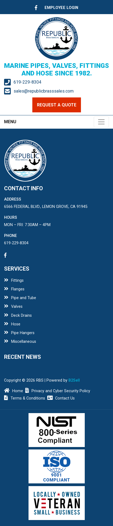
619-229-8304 (27, 82)
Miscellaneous (20, 341)
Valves (13, 306)
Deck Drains (18, 315)
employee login (61, 7)
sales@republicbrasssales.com (44, 91)
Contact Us (61, 398)
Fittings (14, 280)
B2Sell (74, 380)
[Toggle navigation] (101, 121)
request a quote (56, 104)
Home (13, 391)
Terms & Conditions (24, 398)
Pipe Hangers (19, 333)
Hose (12, 324)
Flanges (14, 289)
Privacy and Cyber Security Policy (57, 391)
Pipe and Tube (20, 298)
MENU (10, 121)
